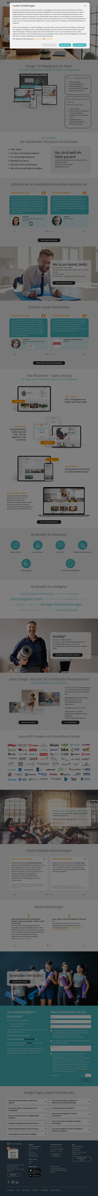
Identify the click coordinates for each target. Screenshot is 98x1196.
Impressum (49, 39)
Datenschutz (38, 39)
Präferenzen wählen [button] (49, 45)
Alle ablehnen (65, 45)
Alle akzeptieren (79, 45)
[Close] (85, 5)
